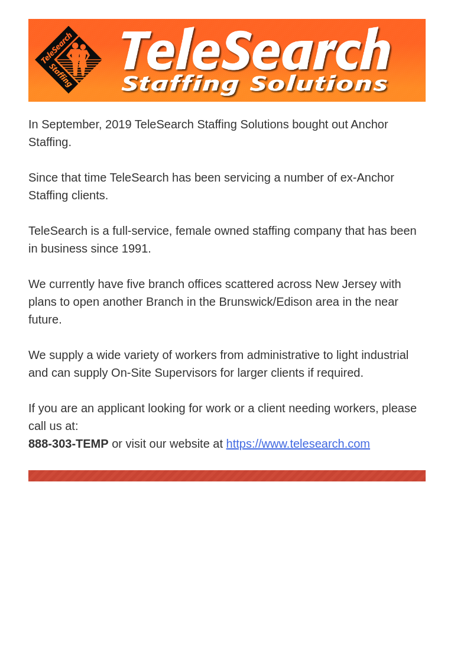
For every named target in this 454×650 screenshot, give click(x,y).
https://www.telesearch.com (298, 443)
